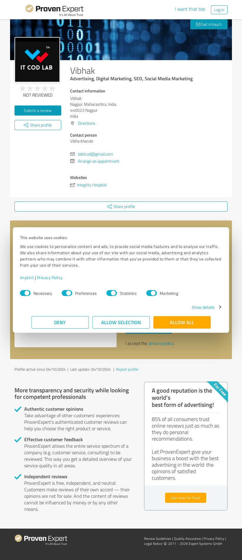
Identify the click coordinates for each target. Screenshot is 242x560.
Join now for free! (185, 497)
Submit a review (38, 110)
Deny (60, 322)
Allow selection (121, 322)
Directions (86, 123)
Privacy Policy (61, 277)
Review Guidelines (157, 538)
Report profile (127, 369)
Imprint (38, 277)
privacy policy (161, 343)
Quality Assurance (187, 538)
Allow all (182, 322)
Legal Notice (153, 543)
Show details (191, 307)
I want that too (190, 9)
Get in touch (209, 24)
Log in (219, 9)
